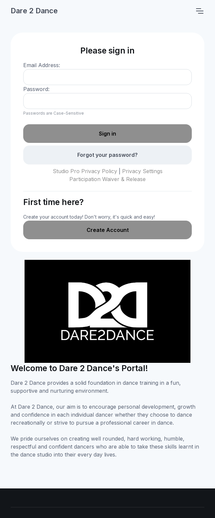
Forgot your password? (107, 155)
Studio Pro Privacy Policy (85, 171)
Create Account (108, 230)
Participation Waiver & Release (107, 179)
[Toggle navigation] (199, 11)
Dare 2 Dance (34, 10)
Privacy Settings (142, 171)
